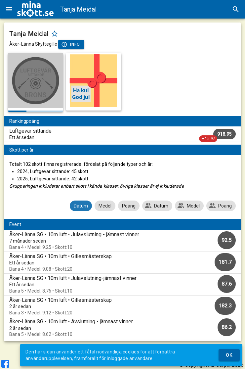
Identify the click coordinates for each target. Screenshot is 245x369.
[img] (35, 9)
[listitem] (122, 134)
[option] (122, 241)
